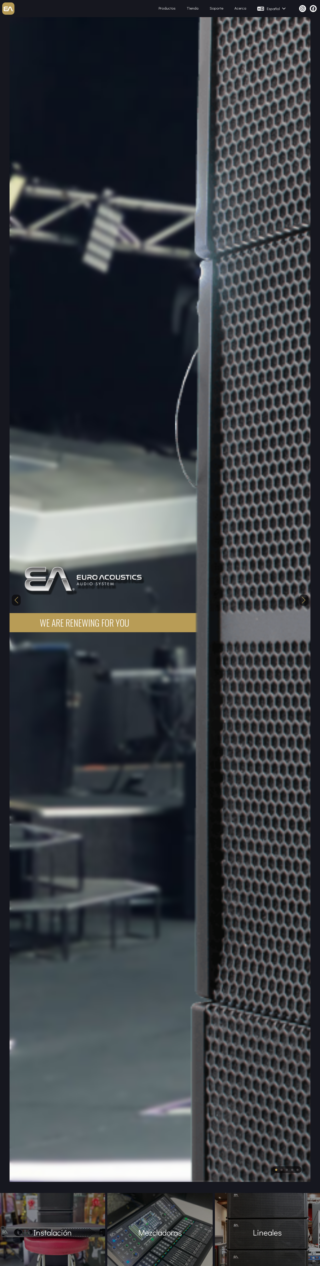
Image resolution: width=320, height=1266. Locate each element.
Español (276, 8)
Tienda (192, 8)
